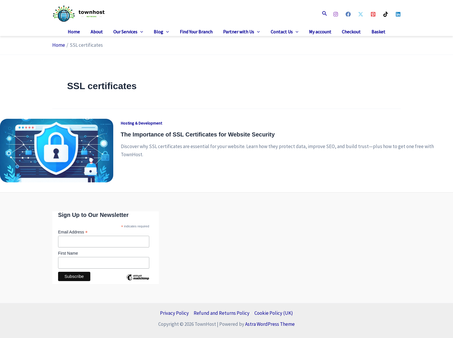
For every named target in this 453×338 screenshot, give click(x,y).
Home (80, 32)
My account (316, 32)
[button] (324, 13)
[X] (360, 14)
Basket (372, 32)
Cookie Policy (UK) (273, 313)
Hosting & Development (141, 123)
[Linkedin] (398, 14)
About (101, 32)
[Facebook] (348, 14)
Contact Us (282, 32)
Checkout (346, 32)
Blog (163, 32)
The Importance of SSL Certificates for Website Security (198, 134)
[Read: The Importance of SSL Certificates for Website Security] (56, 150)
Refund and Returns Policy (221, 313)
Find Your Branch (196, 32)
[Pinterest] (373, 14)
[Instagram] (335, 14)
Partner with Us (240, 32)
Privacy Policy (174, 313)
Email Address (73, 232)
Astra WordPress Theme (270, 324)
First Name (68, 253)
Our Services (132, 32)
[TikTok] (385, 14)
